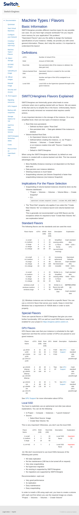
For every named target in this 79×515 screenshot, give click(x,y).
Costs (10, 144)
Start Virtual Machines (12, 29)
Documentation (11, 20)
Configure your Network (12, 36)
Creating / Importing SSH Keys (11, 43)
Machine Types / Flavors (11, 52)
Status (8, 170)
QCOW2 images (11, 66)
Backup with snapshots (12, 111)
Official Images (10, 78)
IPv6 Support (12, 96)
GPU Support (12, 106)
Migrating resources (11, 101)
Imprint (14, 512)
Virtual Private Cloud (12, 161)
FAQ (7, 166)
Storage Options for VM (11, 119)
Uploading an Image (12, 72)
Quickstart (11, 24)
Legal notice (6, 512)
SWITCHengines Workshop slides (13, 138)
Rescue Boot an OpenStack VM (12, 152)
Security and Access (12, 91)
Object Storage (10, 59)
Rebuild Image (10, 84)
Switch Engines (11, 11)
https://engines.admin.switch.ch (55, 322)
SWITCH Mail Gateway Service (11, 128)
